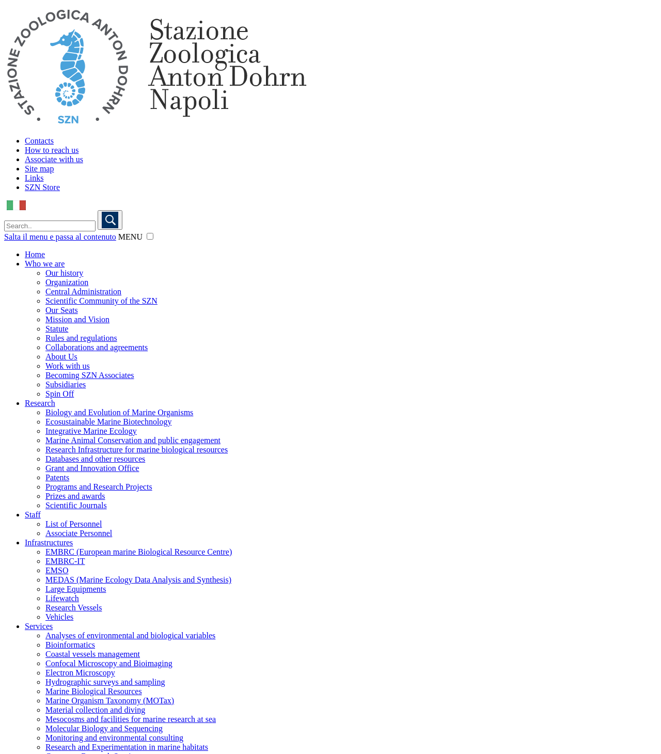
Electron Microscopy (80, 672)
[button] (150, 236)
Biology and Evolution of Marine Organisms (119, 412)
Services (39, 626)
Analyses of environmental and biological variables (130, 635)
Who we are (45, 263)
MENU (130, 236)
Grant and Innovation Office (92, 468)
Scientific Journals (76, 505)
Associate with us (54, 159)
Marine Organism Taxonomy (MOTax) (109, 700)
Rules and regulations (81, 338)
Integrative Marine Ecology (91, 431)
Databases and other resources (95, 458)
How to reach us (51, 150)
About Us (61, 356)
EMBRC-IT (65, 561)
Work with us (67, 366)
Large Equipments (75, 589)
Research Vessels (73, 607)
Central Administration (83, 291)
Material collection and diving (95, 709)
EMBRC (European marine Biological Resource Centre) (138, 551)
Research (40, 403)
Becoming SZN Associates (89, 375)
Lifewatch (62, 598)
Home (35, 254)
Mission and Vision (77, 319)
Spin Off (59, 393)
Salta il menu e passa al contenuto (60, 236)
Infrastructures (49, 542)
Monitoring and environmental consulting (114, 737)
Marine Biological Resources (93, 691)
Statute (56, 328)
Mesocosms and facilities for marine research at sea (130, 719)
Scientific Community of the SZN (101, 300)
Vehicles (59, 616)
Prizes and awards (75, 496)
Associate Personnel (78, 533)
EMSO (56, 570)
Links (34, 178)
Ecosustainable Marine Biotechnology (108, 421)
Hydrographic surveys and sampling (105, 682)
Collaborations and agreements (96, 347)
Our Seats (61, 310)
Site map (39, 168)
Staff (33, 514)
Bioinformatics (70, 644)
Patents (57, 477)
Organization (66, 282)
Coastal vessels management (92, 654)
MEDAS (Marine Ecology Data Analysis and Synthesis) (138, 579)
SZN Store (42, 187)
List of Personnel (73, 524)
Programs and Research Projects (98, 486)
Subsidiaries (65, 384)
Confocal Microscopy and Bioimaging (108, 663)
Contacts (39, 140)
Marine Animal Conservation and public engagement (133, 440)
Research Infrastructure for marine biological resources (136, 449)
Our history (64, 273)
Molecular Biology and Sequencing (104, 728)
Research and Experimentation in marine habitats (126, 747)
